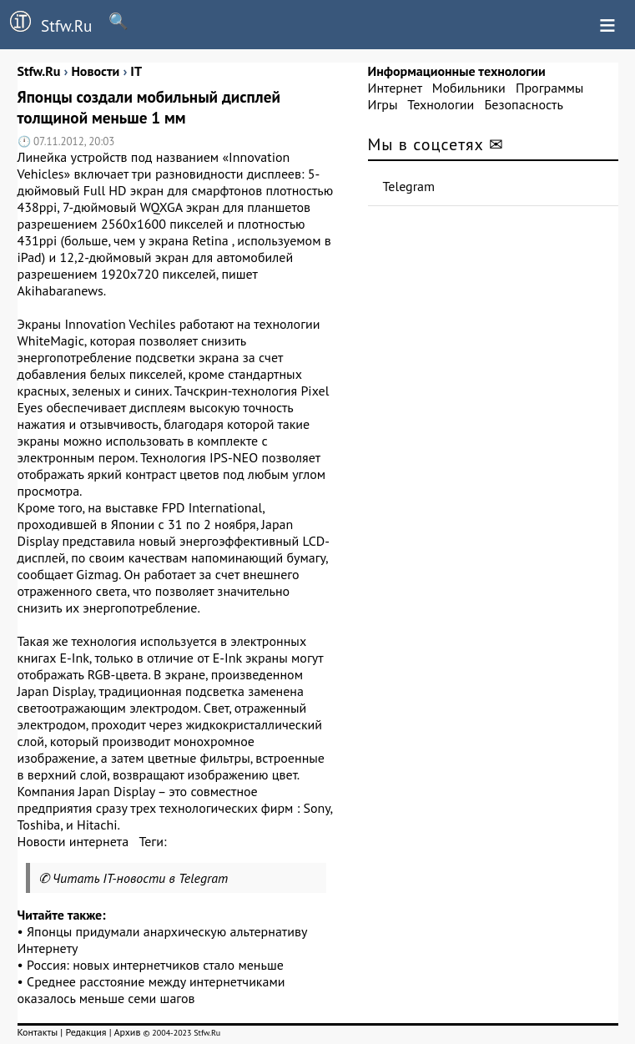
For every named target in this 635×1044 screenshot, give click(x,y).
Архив (126, 1032)
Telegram (409, 186)
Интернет (395, 87)
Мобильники (469, 87)
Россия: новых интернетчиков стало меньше (155, 964)
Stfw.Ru (46, 23)
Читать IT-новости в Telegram (141, 878)
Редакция (85, 1032)
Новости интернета (73, 841)
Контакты (38, 1032)
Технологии (440, 104)
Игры (383, 104)
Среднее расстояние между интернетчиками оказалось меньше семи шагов (151, 989)
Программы (549, 87)
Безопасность (524, 104)
